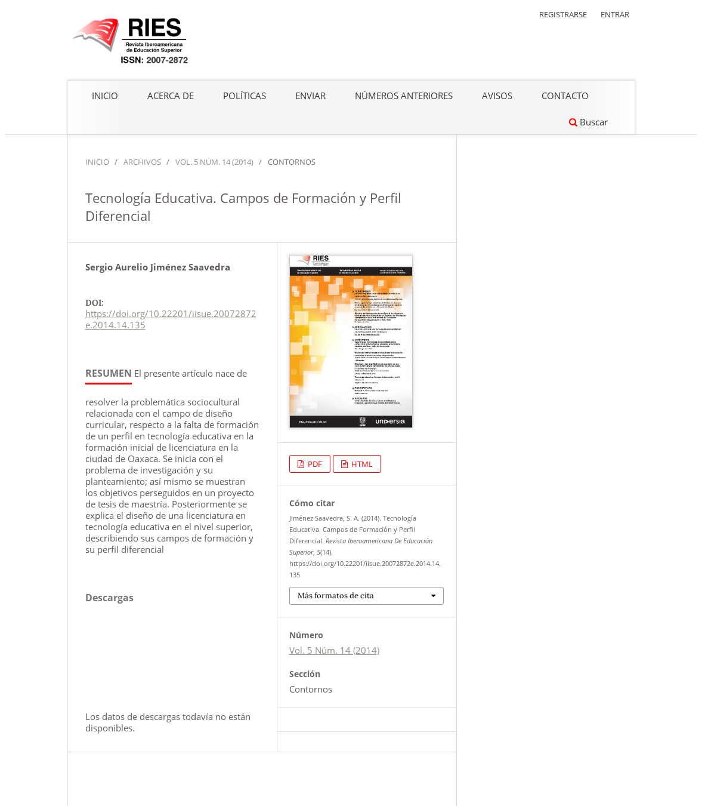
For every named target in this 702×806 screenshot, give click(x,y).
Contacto (565, 95)
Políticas (244, 95)
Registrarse (563, 14)
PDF (314, 464)
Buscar (588, 122)
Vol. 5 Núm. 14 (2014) (214, 161)
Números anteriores (404, 95)
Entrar (615, 14)
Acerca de (170, 95)
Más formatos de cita (336, 595)
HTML (361, 464)
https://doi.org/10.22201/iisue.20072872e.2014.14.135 (170, 319)
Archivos (142, 161)
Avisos (497, 95)
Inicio (105, 95)
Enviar (310, 95)
